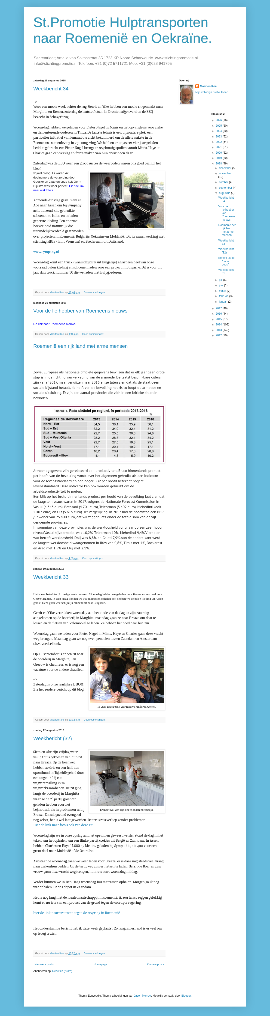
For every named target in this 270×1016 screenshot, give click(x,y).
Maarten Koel (208, 86)
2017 (219, 308)
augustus (225, 193)
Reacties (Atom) (62, 971)
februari (224, 296)
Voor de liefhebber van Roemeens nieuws (80, 311)
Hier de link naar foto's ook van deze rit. (63, 825)
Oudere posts (155, 964)
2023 (219, 136)
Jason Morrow (142, 995)
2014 (219, 324)
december (225, 168)
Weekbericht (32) (52, 738)
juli (221, 280)
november (225, 173)
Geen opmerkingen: (94, 292)
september (226, 187)
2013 (219, 330)
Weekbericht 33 (50, 577)
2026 (219, 120)
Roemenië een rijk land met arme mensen (80, 346)
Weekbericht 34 (50, 89)
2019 (219, 158)
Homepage (100, 964)
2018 (219, 163)
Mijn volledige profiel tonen (211, 92)
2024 (219, 131)
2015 (219, 319)
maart (223, 290)
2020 (219, 152)
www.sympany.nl (46, 252)
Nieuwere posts (44, 964)
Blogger (186, 995)
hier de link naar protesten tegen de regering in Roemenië (76, 913)
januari (223, 301)
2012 (219, 335)
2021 (219, 147)
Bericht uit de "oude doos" (226, 261)
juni (221, 285)
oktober (224, 182)
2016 (219, 313)
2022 (219, 141)
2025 (219, 125)
